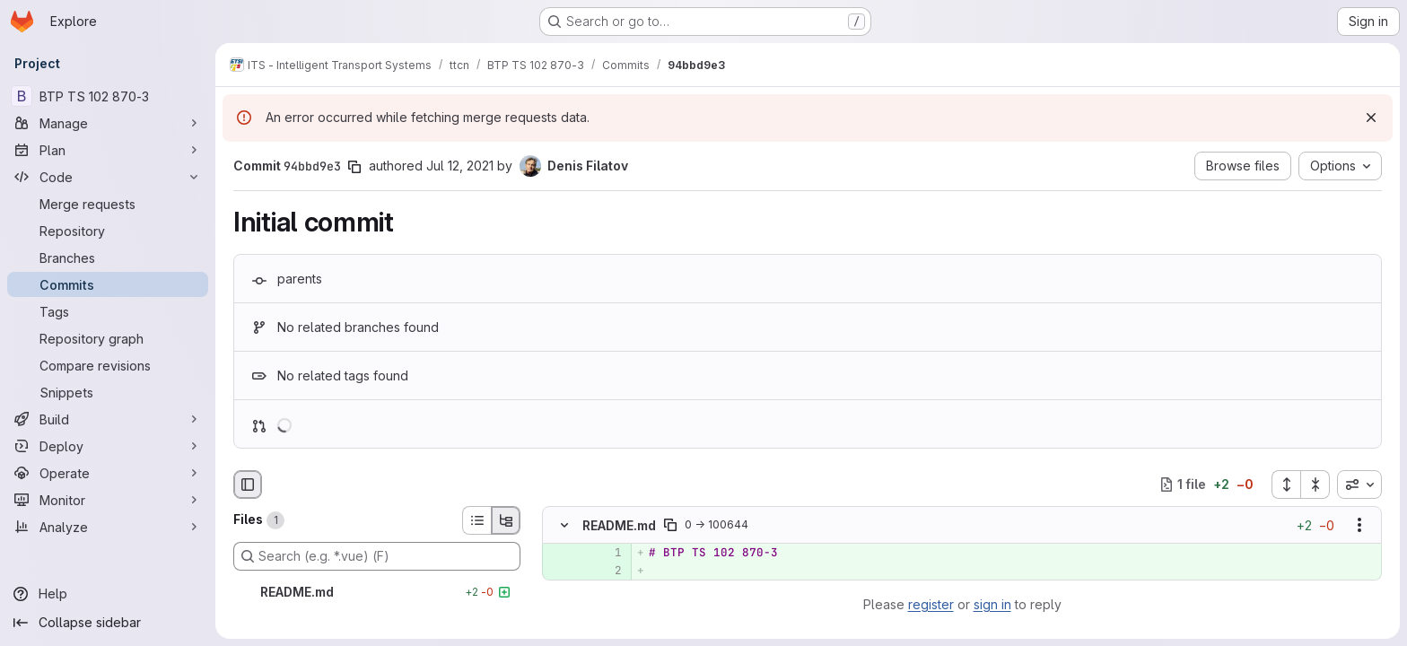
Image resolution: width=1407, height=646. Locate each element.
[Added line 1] (606, 553)
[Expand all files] (1286, 484)
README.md (619, 524)
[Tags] (107, 311)
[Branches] (107, 257)
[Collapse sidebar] (107, 622)
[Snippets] (107, 392)
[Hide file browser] (247, 484)
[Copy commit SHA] (354, 167)
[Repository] (107, 230)
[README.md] (377, 592)
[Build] (107, 419)
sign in (992, 604)
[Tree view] (506, 520)
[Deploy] (107, 445)
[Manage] (107, 122)
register (931, 604)
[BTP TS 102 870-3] (107, 96)
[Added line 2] (606, 571)
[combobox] (1359, 484)
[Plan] (107, 149)
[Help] (107, 594)
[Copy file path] (670, 525)
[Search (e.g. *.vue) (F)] (376, 556)
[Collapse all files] (1315, 484)
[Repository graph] (107, 338)
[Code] (107, 176)
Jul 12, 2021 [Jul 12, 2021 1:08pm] (460, 165)
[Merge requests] (107, 203)
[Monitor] (107, 499)
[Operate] (107, 472)
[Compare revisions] (107, 365)
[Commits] (107, 284)
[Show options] (1359, 525)
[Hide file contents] (564, 525)
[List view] (476, 520)
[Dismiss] (1371, 117)
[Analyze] (107, 526)
